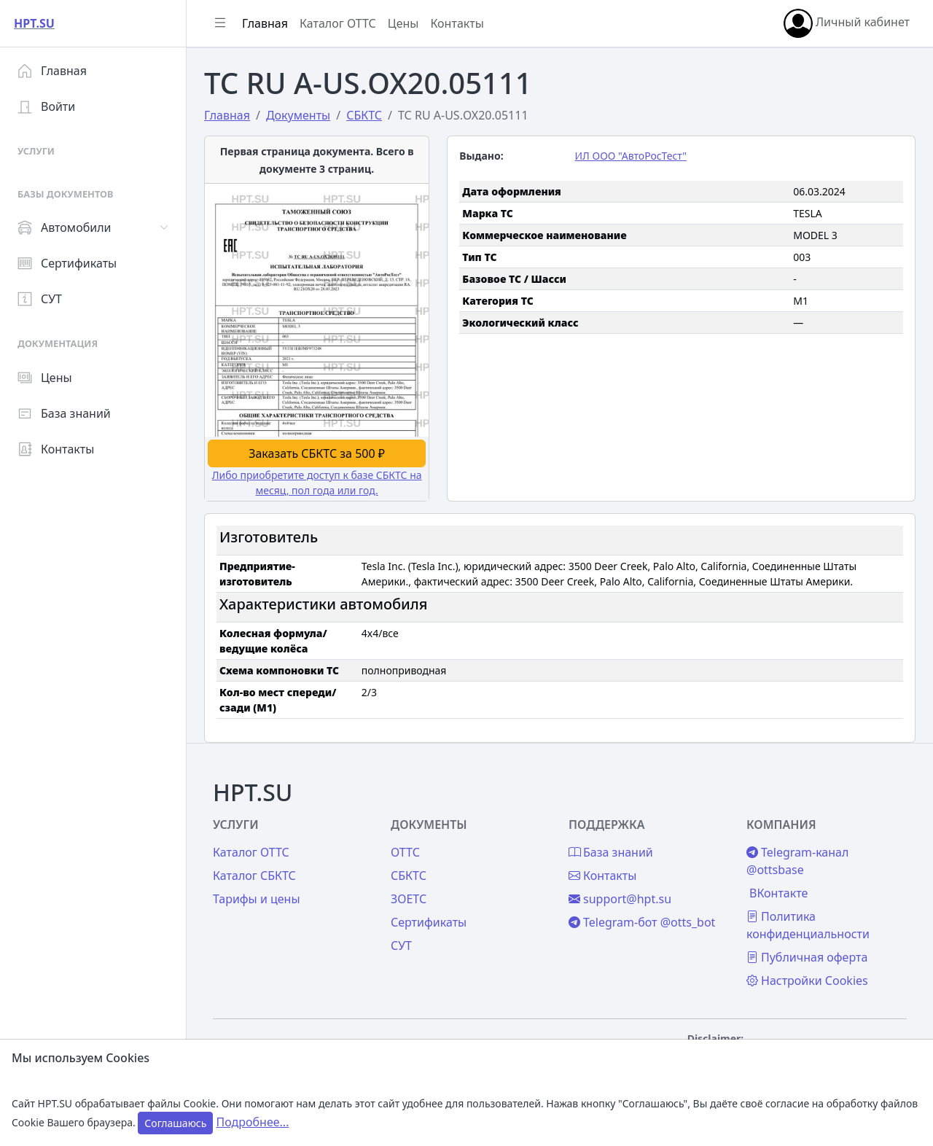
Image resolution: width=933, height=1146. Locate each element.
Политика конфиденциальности (808, 925)
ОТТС (405, 852)
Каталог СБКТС (254, 876)
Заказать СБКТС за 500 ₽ (317, 453)
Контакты (55, 449)
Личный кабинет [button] (847, 23)
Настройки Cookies (807, 980)
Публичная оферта (806, 957)
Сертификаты (67, 263)
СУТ (39, 299)
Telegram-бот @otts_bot (642, 922)
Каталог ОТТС (338, 23)
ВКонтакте (778, 893)
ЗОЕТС (408, 899)
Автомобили (64, 227)
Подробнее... (252, 1122)
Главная (52, 71)
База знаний (64, 413)
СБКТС (408, 876)
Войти (46, 106)
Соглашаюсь (175, 1123)
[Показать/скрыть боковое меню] (220, 23)
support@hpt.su (620, 899)
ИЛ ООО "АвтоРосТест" (630, 156)
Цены (44, 378)
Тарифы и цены (256, 899)
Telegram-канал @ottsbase (797, 861)
